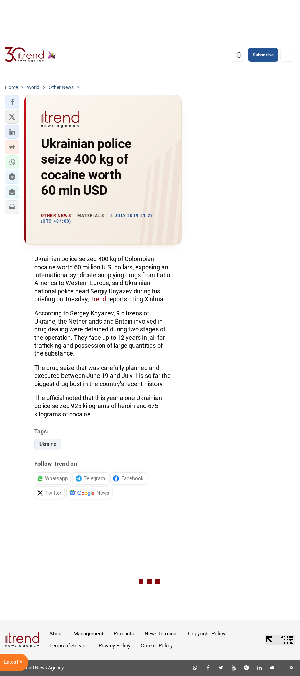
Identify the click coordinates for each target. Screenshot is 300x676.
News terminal (161, 634)
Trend (98, 299)
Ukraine (47, 444)
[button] (12, 102)
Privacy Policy (114, 646)
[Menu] (287, 55)
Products (124, 634)
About (56, 634)
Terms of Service (68, 646)
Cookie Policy (157, 646)
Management (88, 634)
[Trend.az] (30, 55)
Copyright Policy (207, 634)
